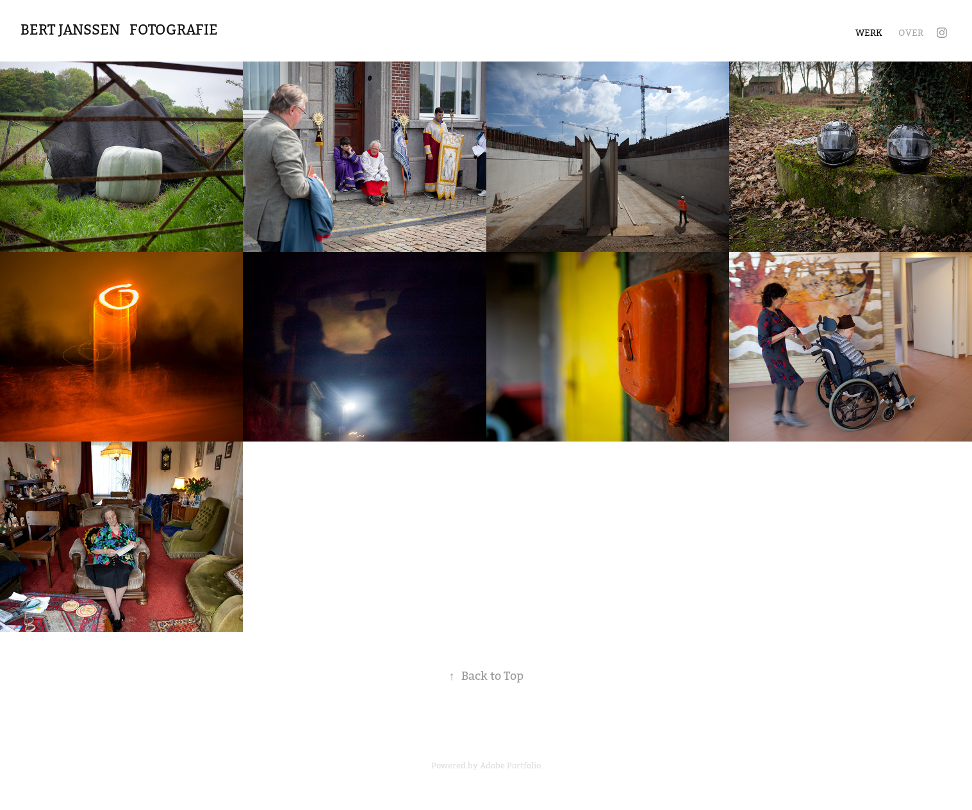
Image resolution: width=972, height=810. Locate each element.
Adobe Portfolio (510, 765)
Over (910, 32)
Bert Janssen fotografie (117, 30)
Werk (868, 32)
